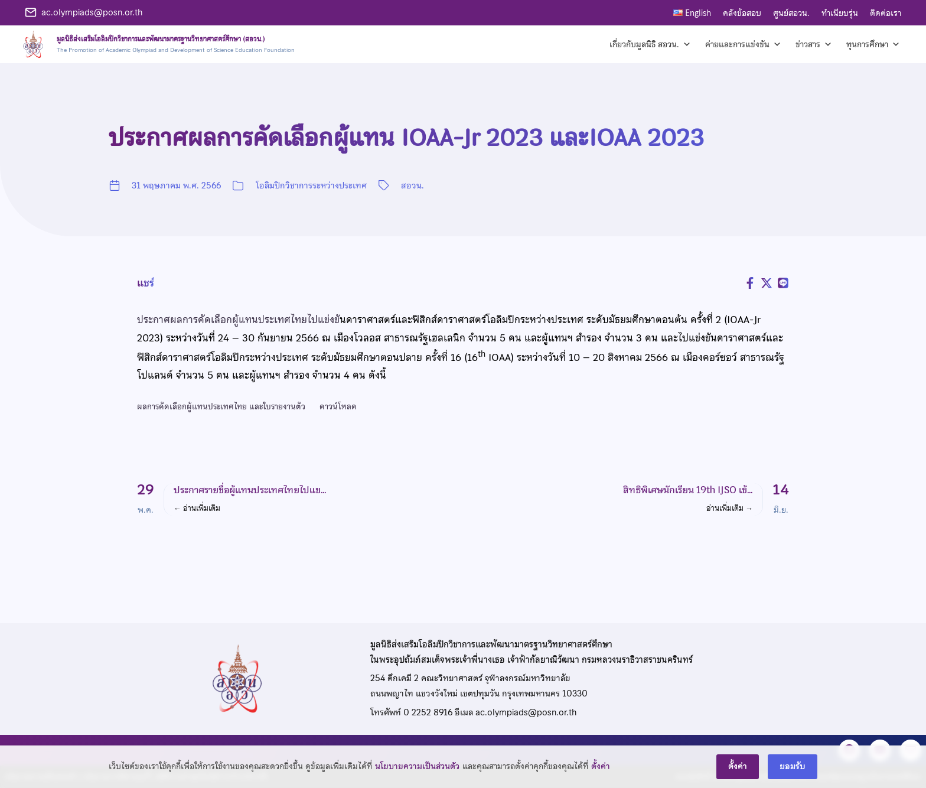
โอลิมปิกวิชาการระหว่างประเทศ (311, 185)
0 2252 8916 (427, 712)
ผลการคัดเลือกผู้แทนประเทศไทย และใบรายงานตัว (221, 406)
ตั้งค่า (600, 779)
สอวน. (412, 185)
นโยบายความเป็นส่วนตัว (417, 779)
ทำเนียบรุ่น (839, 12)
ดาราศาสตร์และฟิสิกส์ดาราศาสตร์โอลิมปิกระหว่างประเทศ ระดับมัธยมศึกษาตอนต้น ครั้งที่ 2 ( (536, 319)
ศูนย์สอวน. (791, 12)
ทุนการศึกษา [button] (873, 44)
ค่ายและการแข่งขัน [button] (743, 44)
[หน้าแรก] (157, 44)
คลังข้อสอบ (742, 12)
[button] (293, 499)
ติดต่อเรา (885, 12)
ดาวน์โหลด (338, 406)
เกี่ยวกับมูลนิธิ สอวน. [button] (650, 44)
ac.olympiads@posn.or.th (91, 12)
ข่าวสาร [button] (813, 44)
